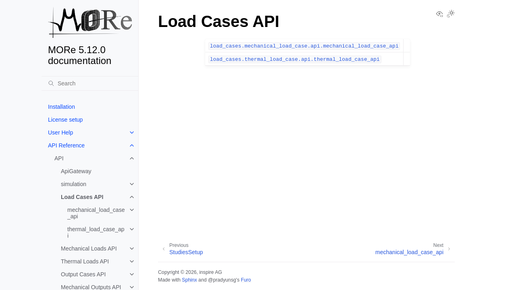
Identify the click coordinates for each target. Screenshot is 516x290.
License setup (65, 119)
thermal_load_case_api (96, 232)
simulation (73, 184)
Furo (246, 280)
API (59, 158)
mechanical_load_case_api (96, 213)
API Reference (66, 145)
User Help (60, 132)
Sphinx (189, 280)
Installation (61, 107)
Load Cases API (82, 197)
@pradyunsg (222, 280)
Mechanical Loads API (89, 248)
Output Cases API (83, 274)
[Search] (90, 83)
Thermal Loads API (85, 261)
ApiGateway (76, 171)
